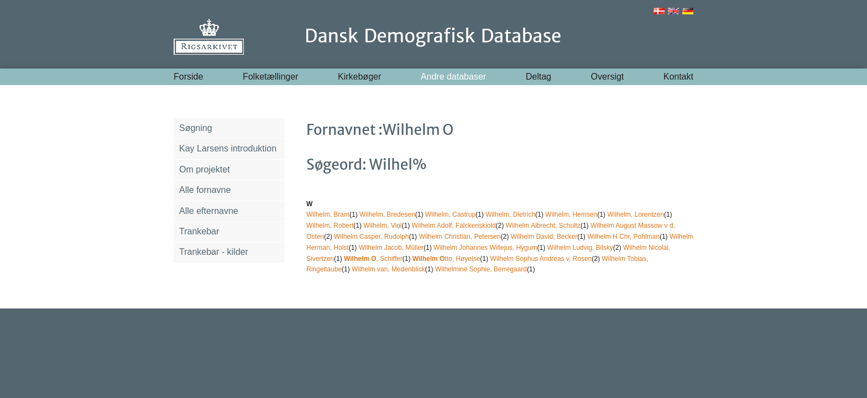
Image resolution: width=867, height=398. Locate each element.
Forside (188, 76)
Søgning (195, 128)
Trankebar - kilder (213, 251)
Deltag (538, 76)
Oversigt (607, 76)
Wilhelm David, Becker (543, 236)
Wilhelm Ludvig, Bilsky (580, 248)
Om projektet (204, 169)
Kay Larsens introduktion (227, 148)
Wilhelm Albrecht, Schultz (543, 225)
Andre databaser (453, 76)
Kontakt (678, 76)
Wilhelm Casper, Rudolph (371, 236)
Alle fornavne (205, 190)
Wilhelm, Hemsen (571, 214)
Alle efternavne (208, 211)
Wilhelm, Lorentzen (635, 214)
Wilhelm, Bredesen (387, 214)
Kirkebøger (359, 76)
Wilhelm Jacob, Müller (391, 248)
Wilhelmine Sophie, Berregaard (481, 269)
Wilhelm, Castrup (450, 214)
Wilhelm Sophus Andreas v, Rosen (541, 259)
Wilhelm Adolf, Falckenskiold (454, 225)
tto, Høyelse (446, 259)
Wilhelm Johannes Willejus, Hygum (485, 248)
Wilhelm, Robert (329, 225)
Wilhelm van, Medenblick (388, 269)
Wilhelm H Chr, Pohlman (623, 236)
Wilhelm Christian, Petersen (459, 236)
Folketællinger (270, 76)
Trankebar (199, 231)
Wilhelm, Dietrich (510, 214)
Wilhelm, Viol (382, 225)
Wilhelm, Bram (327, 214)
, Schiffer (373, 259)
